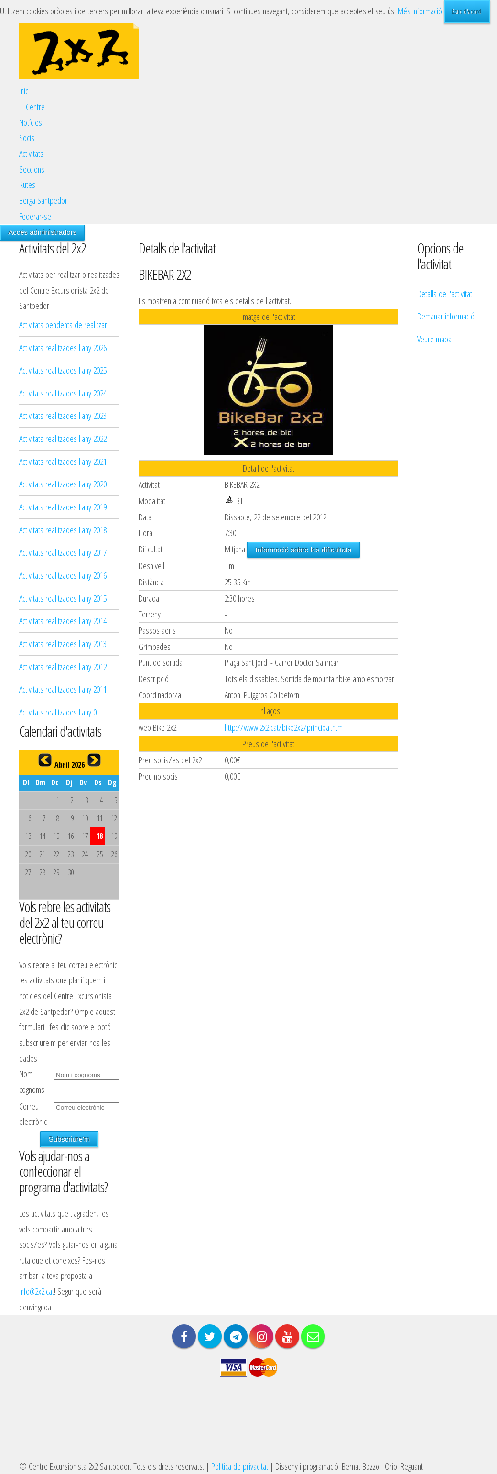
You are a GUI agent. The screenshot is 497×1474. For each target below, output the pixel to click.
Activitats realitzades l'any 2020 (63, 484)
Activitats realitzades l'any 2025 (63, 370)
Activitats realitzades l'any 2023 (63, 415)
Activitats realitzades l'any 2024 (63, 393)
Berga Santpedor (43, 200)
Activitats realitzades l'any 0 (58, 712)
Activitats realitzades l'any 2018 (63, 530)
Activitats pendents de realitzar (63, 324)
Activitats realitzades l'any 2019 (63, 507)
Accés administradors (42, 232)
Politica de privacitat (239, 1466)
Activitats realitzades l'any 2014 (63, 621)
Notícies (30, 122)
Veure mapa (434, 218)
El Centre (32, 106)
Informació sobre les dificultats (303, 550)
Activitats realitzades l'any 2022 (63, 438)
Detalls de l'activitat (444, 172)
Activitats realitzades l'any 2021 (63, 461)
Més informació (420, 11)
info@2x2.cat (36, 1291)
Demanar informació (446, 195)
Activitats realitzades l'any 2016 (63, 575)
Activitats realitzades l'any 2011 (63, 689)
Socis (26, 137)
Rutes (27, 184)
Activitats (31, 153)
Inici (24, 91)
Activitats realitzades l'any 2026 (63, 347)
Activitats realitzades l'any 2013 (63, 643)
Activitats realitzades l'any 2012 (63, 666)
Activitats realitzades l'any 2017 (63, 552)
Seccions (31, 169)
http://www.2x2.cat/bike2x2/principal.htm (284, 727)
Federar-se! (36, 216)
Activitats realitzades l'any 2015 (63, 598)
